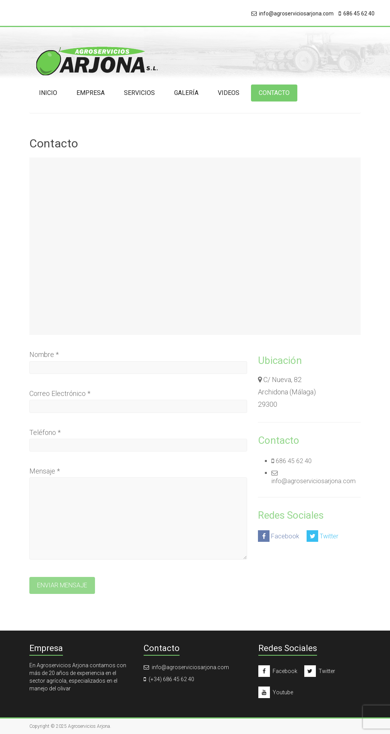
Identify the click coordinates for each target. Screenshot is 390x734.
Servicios (139, 92)
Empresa (90, 92)
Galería (186, 92)
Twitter (322, 536)
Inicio (48, 92)
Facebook (278, 536)
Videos (228, 92)
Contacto (274, 92)
